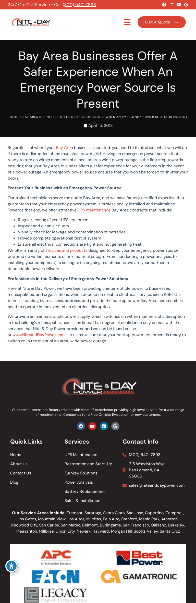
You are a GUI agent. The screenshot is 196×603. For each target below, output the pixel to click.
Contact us (72, 414)
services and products (66, 250)
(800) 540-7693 (79, 4)
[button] (127, 22)
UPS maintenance (94, 210)
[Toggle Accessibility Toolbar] (11, 566)
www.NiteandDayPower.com (39, 334)
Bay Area (64, 147)
